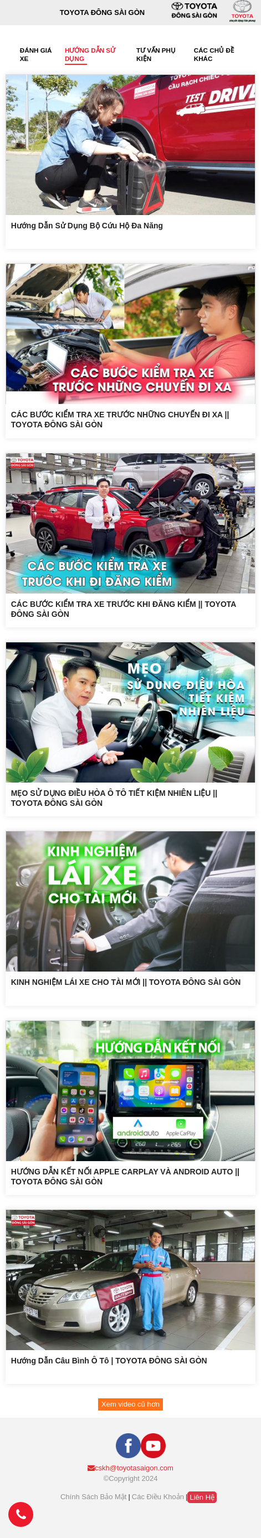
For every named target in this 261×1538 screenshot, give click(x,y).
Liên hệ (202, 1497)
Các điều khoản (158, 1497)
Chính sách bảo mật (93, 1497)
